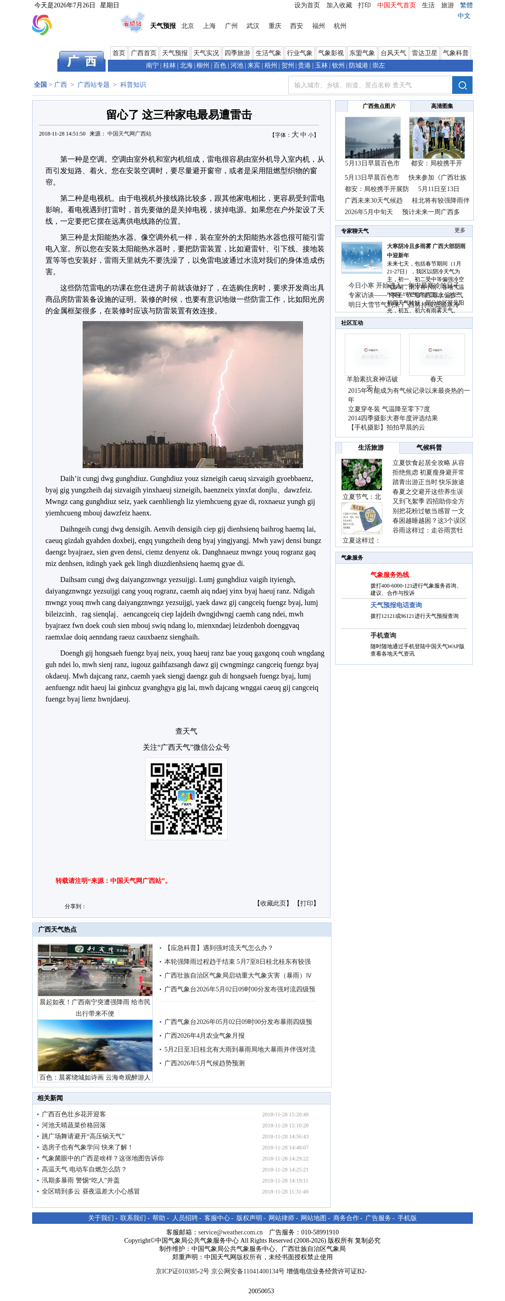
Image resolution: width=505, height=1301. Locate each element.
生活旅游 (371, 447)
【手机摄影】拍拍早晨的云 (386, 427)
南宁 (152, 65)
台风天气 (393, 53)
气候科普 (429, 447)
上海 (209, 26)
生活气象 (268, 53)
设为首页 (307, 5)
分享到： (76, 906)
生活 (428, 5)
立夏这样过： (361, 540)
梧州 (270, 65)
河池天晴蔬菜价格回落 (74, 1125)
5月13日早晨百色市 (372, 163)
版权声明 (249, 1218)
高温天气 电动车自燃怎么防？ (84, 1169)
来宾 (253, 65)
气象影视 (331, 53)
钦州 (338, 65)
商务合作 (346, 1218)
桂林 (169, 65)
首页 (118, 53)
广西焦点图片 (379, 106)
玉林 (321, 65)
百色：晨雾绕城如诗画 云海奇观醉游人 (95, 1077)
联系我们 (133, 1218)
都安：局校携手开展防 (377, 189)
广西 (60, 84)
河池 (236, 65)
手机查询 (383, 635)
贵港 (304, 65)
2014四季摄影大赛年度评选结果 (393, 418)
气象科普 (456, 53)
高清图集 (442, 106)
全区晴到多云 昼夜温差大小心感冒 (91, 1191)
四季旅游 (237, 53)
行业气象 (300, 53)
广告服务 (378, 1218)
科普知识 (133, 84)
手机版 (407, 1218)
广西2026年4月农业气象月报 (204, 1035)
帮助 (158, 1218)
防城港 (358, 65)
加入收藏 (339, 5)
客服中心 (217, 1218)
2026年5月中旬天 (369, 212)
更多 (460, 230)
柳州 (202, 65)
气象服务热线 (389, 574)
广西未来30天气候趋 (374, 200)
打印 (364, 5)
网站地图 (313, 1218)
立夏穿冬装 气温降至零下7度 (389, 409)
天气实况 (206, 53)
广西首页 (144, 53)
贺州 (287, 65)
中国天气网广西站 (129, 133)
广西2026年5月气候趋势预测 (204, 1063)
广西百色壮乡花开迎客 (74, 1114)
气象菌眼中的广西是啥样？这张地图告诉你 (103, 1158)
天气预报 (175, 53)
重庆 (275, 26)
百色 (219, 65)
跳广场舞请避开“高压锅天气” (83, 1136)
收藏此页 (273, 903)
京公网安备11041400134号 (248, 1271)
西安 (296, 26)
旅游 (447, 5)
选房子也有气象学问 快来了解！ (88, 1147)
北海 (186, 65)
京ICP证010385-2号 (182, 1271)
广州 (231, 26)
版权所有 (249, 1257)
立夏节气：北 (361, 496)
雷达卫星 (425, 53)
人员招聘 (185, 1218)
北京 (187, 26)
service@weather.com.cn (230, 1232)
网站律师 (281, 1218)
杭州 (340, 26)
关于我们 (101, 1218)
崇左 (378, 65)
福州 (318, 26)
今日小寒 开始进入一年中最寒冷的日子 (404, 285)
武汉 (253, 26)
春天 (436, 379)
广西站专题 (94, 84)
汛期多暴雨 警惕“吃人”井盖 (81, 1180)
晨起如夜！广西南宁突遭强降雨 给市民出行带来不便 (95, 1008)
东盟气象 (362, 53)
